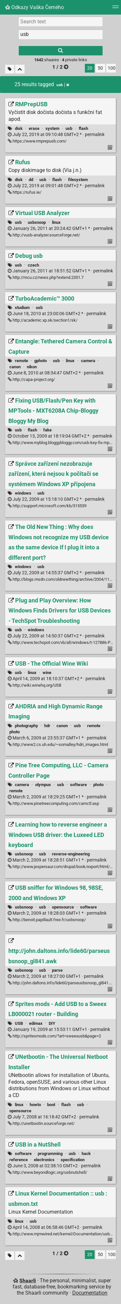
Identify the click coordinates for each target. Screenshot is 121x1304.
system (52, 128)
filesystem (78, 179)
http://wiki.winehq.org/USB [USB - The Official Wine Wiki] (34, 685)
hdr (47, 725)
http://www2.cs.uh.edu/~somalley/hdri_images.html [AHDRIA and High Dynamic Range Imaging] (58, 744)
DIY (52, 1023)
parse (57, 970)
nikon (32, 366)
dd (31, 179)
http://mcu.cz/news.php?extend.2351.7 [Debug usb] (46, 277)
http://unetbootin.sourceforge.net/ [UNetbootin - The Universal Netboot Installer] (41, 1123)
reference (18, 1159)
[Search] (61, 50)
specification (73, 1159)
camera (88, 360)
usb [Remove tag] (62, 85)
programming (50, 1153)
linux (56, 222)
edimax (36, 1023)
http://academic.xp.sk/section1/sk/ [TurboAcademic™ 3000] (42, 320)
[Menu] (115, 9)
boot (51, 1104)
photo (14, 731)
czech (33, 265)
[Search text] (61, 21)
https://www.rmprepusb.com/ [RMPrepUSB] (37, 141)
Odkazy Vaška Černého (34, 7)
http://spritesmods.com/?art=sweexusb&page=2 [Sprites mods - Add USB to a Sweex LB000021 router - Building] (54, 1036)
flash (83, 128)
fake (47, 430)
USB (19, 1023)
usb (69, 128)
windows (23, 493)
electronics (44, 1159)
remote (21, 360)
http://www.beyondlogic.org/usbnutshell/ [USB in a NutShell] (47, 1172)
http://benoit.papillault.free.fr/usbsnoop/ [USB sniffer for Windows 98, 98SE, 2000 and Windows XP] (47, 919)
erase (34, 128)
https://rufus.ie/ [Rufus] (24, 192)
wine (47, 672)
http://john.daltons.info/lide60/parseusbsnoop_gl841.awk (62, 982)
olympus (43, 784)
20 (89, 68)
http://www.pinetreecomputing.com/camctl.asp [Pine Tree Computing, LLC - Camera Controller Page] (53, 803)
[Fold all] (20, 69)
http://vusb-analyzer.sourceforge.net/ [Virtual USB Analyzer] (44, 235)
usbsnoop (37, 222)
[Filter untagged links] (9, 69)
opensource (63, 907)
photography (26, 725)
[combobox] (61, 34)
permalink (56, 134)
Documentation (89, 1293)
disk (19, 128)
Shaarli (27, 1280)
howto (35, 1104)
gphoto (40, 360)
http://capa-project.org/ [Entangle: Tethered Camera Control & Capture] (31, 379)
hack (86, 1153)
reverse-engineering (71, 854)
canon (15, 366)
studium (22, 307)
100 (112, 68)
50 (100, 68)
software (78, 784)
